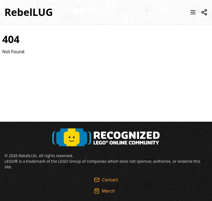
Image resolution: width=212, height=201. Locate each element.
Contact (106, 180)
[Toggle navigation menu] (193, 12)
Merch (104, 191)
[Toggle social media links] (204, 12)
